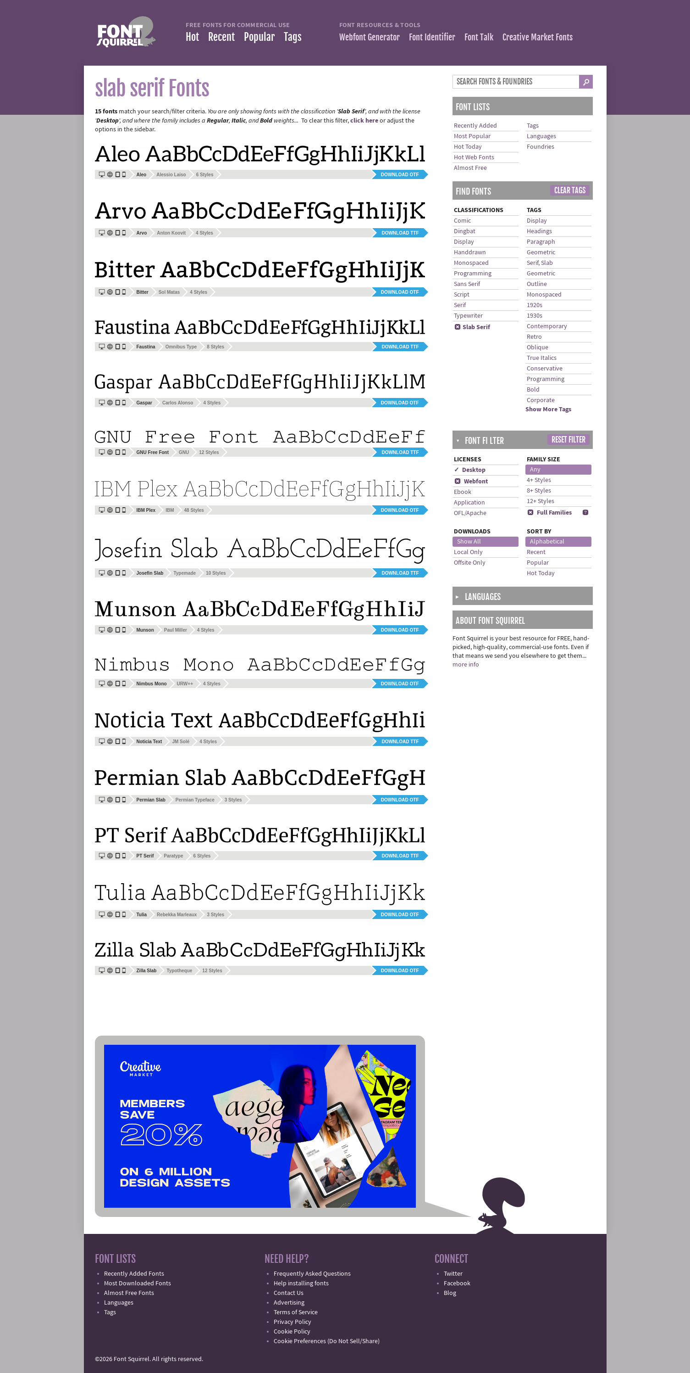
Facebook (457, 1283)
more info (466, 665)
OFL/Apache (470, 513)
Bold (533, 390)
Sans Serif (467, 284)
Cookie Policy (292, 1332)
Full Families (549, 512)
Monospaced (471, 263)
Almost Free (470, 168)
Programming (472, 273)
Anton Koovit (171, 232)
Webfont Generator (369, 37)
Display (464, 242)
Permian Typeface (195, 799)
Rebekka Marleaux (177, 914)
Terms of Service (296, 1312)
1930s (534, 316)
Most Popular (472, 136)
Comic (462, 221)
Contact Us (289, 1293)
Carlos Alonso (177, 402)
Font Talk (478, 37)
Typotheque (179, 970)
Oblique (537, 347)
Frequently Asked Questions (312, 1274)
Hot (192, 37)
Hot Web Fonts (474, 157)
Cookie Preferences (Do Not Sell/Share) (327, 1341)
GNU (184, 452)
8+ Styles (539, 491)
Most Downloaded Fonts (137, 1283)
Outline (537, 284)
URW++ (185, 683)
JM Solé (180, 741)
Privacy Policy (292, 1322)
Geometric (541, 252)
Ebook (462, 492)
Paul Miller (175, 630)
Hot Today (468, 147)
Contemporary (547, 326)
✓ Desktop (470, 470)
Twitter (453, 1274)
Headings (539, 231)
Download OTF (400, 174)
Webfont (471, 481)
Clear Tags (569, 190)
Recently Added (475, 126)
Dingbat (464, 231)
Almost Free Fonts (129, 1293)
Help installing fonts (301, 1283)
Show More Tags (548, 409)
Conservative (545, 368)
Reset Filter (568, 439)
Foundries (540, 147)
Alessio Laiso (171, 174)
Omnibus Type (181, 346)
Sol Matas (169, 292)
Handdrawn (470, 252)
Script (461, 295)
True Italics (542, 358)
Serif (460, 305)
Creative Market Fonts (537, 37)
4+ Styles (539, 480)
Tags (293, 37)
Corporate (541, 400)
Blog (450, 1293)
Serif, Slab (540, 263)
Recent (221, 37)
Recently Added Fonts (134, 1274)
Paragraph (541, 242)
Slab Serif (472, 327)
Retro (534, 337)
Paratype (173, 855)
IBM (170, 510)
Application (469, 503)
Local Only (468, 552)
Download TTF (400, 232)
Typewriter (468, 316)
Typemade (184, 573)
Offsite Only (470, 563)
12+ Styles (540, 501)
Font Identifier (432, 37)
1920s (534, 305)
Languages (541, 136)
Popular (259, 37)
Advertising (289, 1303)
